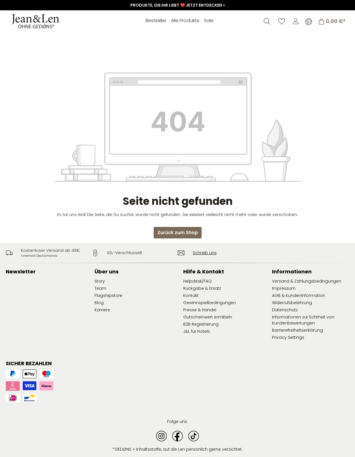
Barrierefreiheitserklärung (297, 330)
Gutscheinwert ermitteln (207, 317)
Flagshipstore (108, 295)
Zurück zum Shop (177, 232)
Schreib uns (205, 253)
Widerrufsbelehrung (292, 303)
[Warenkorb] (332, 21)
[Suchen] (267, 21)
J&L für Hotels (196, 331)
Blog (99, 303)
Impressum (284, 288)
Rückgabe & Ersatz (202, 288)
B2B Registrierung (201, 324)
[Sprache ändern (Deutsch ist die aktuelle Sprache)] (309, 21)
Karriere (102, 310)
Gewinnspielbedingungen (209, 303)
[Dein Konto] (296, 21)
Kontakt (191, 295)
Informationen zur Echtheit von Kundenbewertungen (303, 320)
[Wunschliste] (281, 21)
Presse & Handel (199, 310)
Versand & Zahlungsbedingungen (306, 281)
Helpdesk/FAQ (197, 281)
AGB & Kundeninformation (298, 295)
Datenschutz (285, 310)
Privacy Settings (288, 337)
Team (100, 288)
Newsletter (21, 271)
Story (99, 281)
